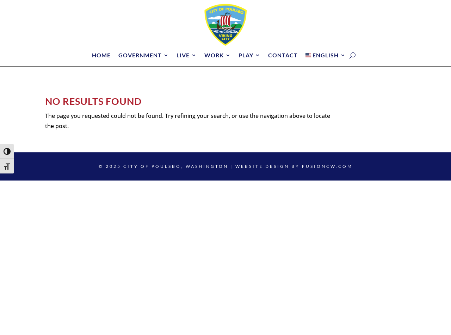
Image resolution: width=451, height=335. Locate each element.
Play (246, 55)
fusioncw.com (327, 166)
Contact (283, 55)
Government (140, 55)
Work (214, 55)
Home (101, 55)
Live (183, 55)
